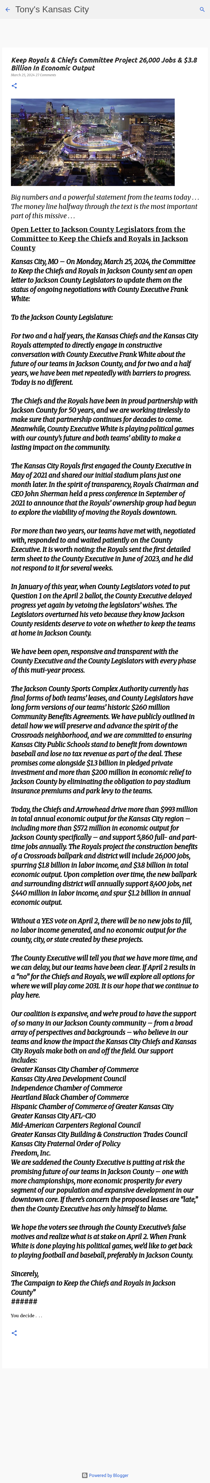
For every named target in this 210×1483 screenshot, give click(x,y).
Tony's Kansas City (52, 9)
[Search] (202, 9)
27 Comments (46, 75)
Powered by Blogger (105, 1475)
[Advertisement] (105, 1421)
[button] (14, 86)
